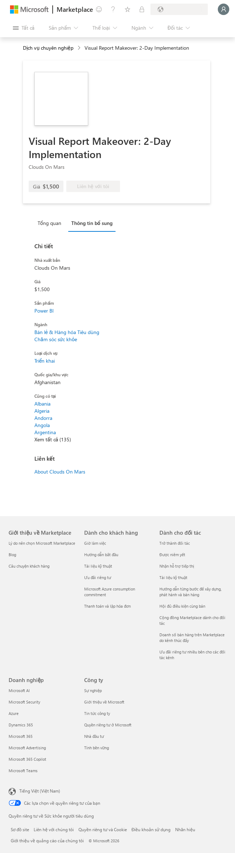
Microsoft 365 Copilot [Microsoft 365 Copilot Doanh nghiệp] (27, 759)
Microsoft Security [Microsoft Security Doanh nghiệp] (24, 702)
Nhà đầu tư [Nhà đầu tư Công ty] (94, 736)
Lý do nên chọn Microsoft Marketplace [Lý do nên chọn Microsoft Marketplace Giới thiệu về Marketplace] (42, 543)
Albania (42, 403)
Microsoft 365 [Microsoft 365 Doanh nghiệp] (21, 736)
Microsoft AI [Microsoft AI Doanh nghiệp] (19, 690)
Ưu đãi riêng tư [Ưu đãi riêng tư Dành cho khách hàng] (97, 577)
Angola (42, 425)
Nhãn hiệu (185, 829)
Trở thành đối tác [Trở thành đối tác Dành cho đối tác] (174, 543)
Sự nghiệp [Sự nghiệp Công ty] (93, 690)
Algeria (41, 410)
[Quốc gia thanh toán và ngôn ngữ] (179, 9)
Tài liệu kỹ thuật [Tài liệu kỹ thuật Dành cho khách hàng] (98, 566)
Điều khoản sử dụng (151, 829)
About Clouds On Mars (59, 471)
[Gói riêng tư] (142, 9)
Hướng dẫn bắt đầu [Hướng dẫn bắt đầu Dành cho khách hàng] (101, 554)
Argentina (45, 432)
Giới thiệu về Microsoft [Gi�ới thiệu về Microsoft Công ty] (104, 702)
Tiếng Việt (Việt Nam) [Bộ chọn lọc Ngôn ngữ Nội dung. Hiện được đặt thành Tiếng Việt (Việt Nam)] (39, 791)
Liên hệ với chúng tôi (54, 829)
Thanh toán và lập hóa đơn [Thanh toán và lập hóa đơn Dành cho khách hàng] (107, 606)
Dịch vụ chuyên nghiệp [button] (48, 47)
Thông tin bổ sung (91, 223)
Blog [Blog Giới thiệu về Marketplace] (12, 554)
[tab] (51, 223)
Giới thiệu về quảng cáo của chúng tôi (47, 840)
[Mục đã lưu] (127, 9)
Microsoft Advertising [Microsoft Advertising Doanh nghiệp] (27, 747)
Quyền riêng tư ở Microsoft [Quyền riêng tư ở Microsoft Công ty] (107, 724)
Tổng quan (49, 223)
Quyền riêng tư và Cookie (102, 829)
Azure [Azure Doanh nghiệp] (14, 713)
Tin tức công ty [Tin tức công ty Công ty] (97, 713)
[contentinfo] (79, 48)
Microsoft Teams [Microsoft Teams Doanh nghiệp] (23, 770)
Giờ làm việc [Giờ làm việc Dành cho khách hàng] (95, 543)
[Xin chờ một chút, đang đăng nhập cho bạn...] (224, 9)
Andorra (43, 418)
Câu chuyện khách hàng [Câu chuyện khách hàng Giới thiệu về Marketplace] (29, 566)
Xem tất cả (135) (52, 439)
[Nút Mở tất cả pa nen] (23, 28)
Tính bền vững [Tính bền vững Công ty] (96, 747)
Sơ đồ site (20, 829)
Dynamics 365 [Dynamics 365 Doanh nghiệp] (21, 724)
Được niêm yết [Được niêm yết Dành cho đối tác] (172, 554)
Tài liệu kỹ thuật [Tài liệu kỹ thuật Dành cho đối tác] (173, 577)
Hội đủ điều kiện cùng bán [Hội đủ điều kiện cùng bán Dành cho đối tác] (182, 606)
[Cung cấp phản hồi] (99, 9)
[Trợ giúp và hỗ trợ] (113, 9)
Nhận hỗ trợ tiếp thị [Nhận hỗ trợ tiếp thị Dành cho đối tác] (176, 566)
